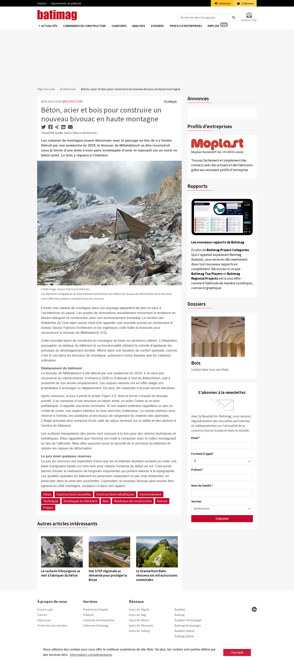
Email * (195, 438)
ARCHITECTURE (73, 101)
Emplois (42, 3)
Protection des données (52, 625)
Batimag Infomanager (187, 625)
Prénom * (197, 470)
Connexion (223, 3)
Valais (47, 494)
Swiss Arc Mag (137, 615)
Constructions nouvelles (74, 494)
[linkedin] (254, 609)
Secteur (196, 501)
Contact (42, 615)
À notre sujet (45, 609)
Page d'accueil (46, 89)
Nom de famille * (202, 485)
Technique (50, 501)
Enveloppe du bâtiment (81, 501)
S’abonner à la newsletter (98, 620)
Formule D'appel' (202, 454)
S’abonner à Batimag (95, 625)
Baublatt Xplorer (184, 631)
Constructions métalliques (115, 494)
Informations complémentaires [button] (91, 654)
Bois (106, 501)
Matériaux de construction (133, 501)
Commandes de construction (84, 26)
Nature (162, 501)
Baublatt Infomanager (188, 620)
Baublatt (179, 609)
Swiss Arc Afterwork (141, 625)
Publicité (88, 615)
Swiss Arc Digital (139, 609)
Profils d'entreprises (186, 26)
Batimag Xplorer (184, 636)
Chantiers (119, 26)
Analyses (139, 26)
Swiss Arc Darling (139, 631)
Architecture (68, 89)
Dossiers (157, 26)
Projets (48, 507)
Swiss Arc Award (139, 620)
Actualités (49, 26)
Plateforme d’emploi (95, 609)
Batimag (179, 615)
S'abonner (245, 3)
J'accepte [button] (237, 652)
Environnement (150, 494)
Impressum (44, 620)
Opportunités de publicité (66, 3)
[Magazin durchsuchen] (207, 17)
